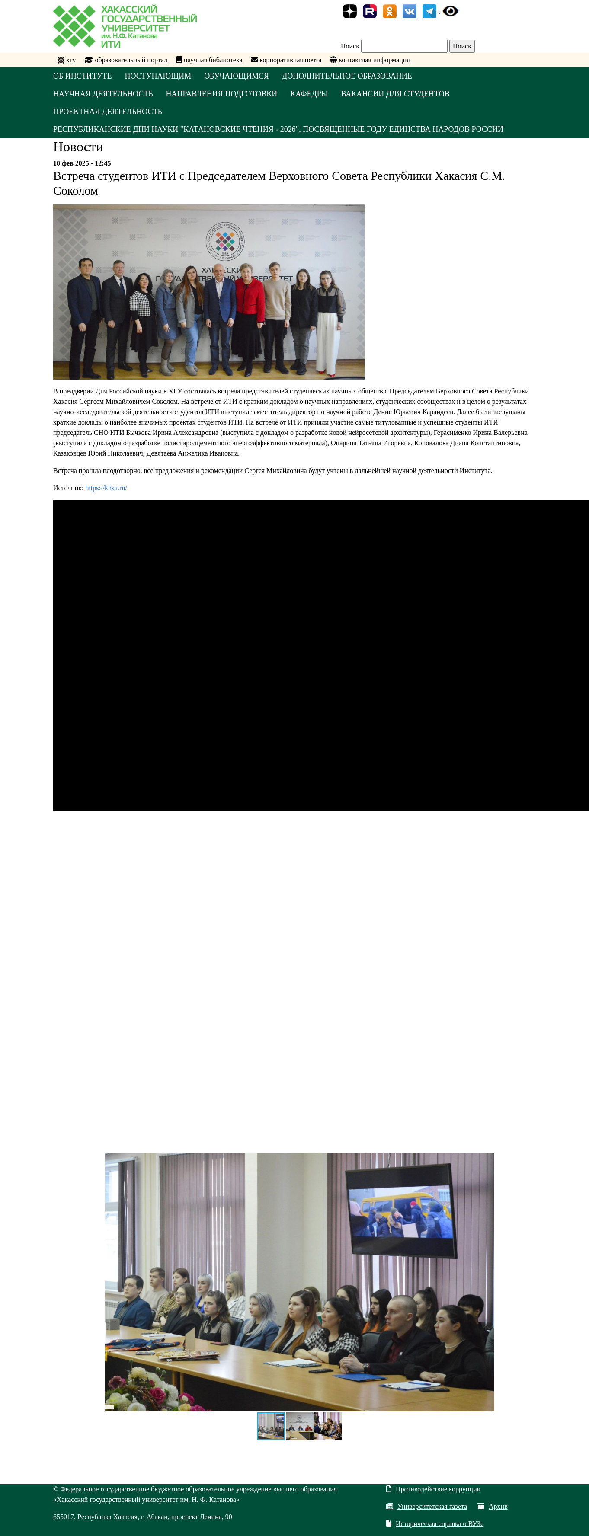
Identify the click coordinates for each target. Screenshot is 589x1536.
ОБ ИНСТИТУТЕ (82, 76)
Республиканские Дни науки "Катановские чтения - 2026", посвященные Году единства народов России (278, 129)
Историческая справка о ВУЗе (434, 1523)
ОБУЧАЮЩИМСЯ (236, 76)
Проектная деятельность (107, 111)
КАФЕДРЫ (309, 93)
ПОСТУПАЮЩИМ (158, 76)
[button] (486, 1161)
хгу (71, 60)
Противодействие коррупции (433, 1489)
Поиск (350, 46)
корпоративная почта (286, 60)
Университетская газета (426, 1506)
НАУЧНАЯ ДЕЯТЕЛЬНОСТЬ (103, 93)
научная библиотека (209, 60)
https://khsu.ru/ (106, 488)
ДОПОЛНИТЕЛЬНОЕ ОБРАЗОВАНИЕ (347, 76)
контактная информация (370, 60)
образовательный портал (126, 60)
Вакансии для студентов (395, 93)
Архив (492, 1506)
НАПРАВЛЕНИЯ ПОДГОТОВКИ (222, 93)
